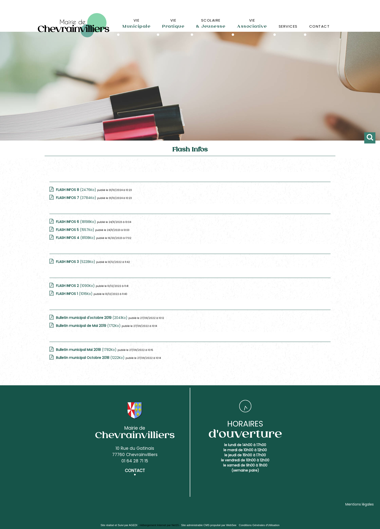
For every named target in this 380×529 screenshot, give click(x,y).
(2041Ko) (92, 317)
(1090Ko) (76, 285)
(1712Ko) (89, 325)
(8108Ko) (76, 237)
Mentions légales (359, 504)
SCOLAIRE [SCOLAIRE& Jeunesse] (210, 23)
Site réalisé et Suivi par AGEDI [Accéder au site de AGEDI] (119, 525)
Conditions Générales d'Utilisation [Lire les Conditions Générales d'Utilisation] (259, 525)
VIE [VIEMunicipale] (136, 23)
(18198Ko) (76, 221)
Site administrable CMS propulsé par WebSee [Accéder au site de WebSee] (209, 525)
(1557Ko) (75, 229)
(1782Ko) (87, 349)
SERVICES (288, 26)
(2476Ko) (76, 189)
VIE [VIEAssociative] (252, 23)
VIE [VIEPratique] (173, 23)
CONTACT (319, 26)
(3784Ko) (76, 197)
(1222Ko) (91, 357)
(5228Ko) (76, 261)
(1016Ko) (75, 293)
